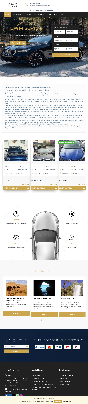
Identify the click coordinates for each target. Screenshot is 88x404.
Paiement (63, 375)
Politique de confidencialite (43, 381)
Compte (76, 4)
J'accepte (58, 401)
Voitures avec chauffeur (35, 11)
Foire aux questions (40, 378)
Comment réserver (67, 371)
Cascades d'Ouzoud (69, 295)
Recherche (65, 51)
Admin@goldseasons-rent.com (39, 5)
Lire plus (16, 309)
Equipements (65, 378)
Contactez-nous (52, 11)
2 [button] (44, 317)
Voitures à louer (18, 11)
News (62, 11)
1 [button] (41, 317)
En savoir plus (67, 401)
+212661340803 (34, 3)
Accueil (7, 11)
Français (66, 4)
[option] (16, 163)
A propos (36, 371)
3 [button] (46, 317)
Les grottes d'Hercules (42, 295)
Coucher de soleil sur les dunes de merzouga (15, 296)
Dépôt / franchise (66, 381)
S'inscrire (16, 348)
